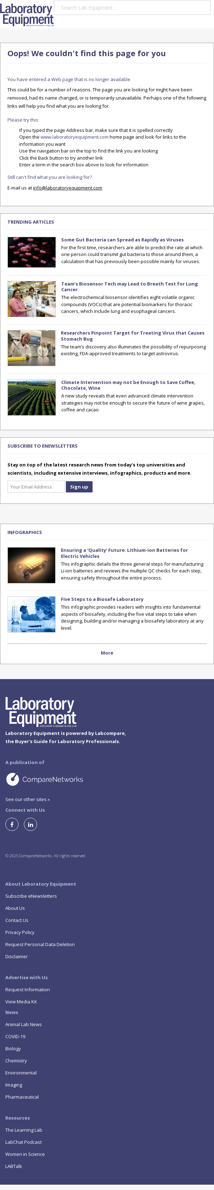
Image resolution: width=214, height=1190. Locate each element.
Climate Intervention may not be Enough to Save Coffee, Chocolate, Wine (128, 385)
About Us (15, 908)
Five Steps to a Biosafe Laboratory (102, 599)
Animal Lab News (23, 1024)
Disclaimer (16, 956)
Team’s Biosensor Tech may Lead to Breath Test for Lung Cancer (129, 287)
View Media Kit (21, 1001)
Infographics (24, 532)
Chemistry (16, 1060)
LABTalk (13, 1166)
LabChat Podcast (23, 1142)
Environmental (21, 1072)
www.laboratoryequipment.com (75, 137)
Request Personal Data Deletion (40, 944)
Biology (13, 1048)
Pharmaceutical (22, 1097)
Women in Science (25, 1154)
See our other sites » (27, 799)
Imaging (13, 1085)
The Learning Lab (23, 1130)
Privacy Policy (20, 932)
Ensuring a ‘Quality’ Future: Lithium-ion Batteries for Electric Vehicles (124, 553)
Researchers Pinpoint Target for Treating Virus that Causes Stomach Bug (132, 336)
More (107, 653)
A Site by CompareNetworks (67, 779)
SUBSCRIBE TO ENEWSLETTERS (42, 446)
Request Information (27, 989)
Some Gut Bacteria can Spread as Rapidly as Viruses (122, 239)
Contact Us (16, 920)
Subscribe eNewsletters (31, 896)
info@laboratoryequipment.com (67, 188)
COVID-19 (15, 1036)
